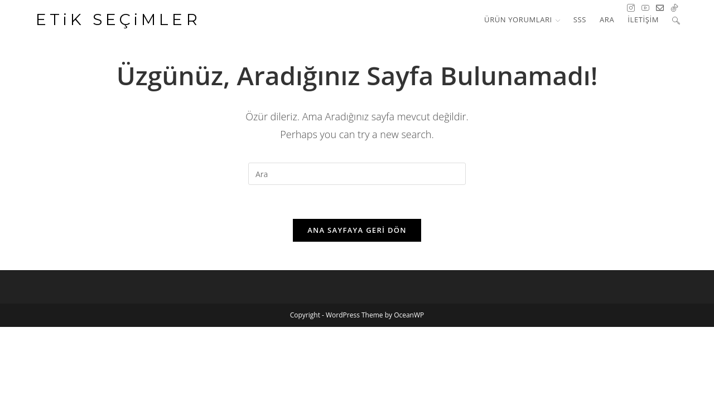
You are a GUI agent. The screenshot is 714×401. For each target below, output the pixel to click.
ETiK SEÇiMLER (118, 19)
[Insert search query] (357, 174)
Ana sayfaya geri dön (357, 230)
